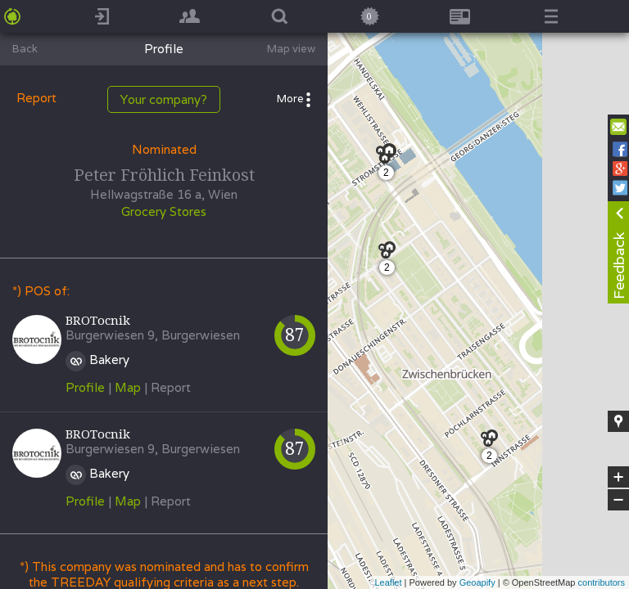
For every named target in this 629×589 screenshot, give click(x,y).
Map (128, 387)
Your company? (163, 99)
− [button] (618, 499)
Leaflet (387, 582)
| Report (167, 387)
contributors (601, 582)
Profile (85, 387)
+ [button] (618, 477)
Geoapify (477, 582)
